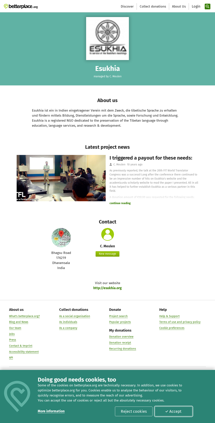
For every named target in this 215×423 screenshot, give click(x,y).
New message (107, 253)
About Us (179, 6)
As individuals (68, 322)
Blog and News (18, 322)
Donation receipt (120, 342)
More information (51, 411)
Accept (173, 411)
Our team (15, 328)
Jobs (12, 334)
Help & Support (169, 316)
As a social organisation (74, 316)
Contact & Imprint (20, 345)
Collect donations (153, 6)
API (11, 357)
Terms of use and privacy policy (179, 322)
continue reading (120, 203)
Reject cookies (134, 411)
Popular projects (120, 322)
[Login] (195, 6)
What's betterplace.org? (24, 316)
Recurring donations (122, 348)
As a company (68, 328)
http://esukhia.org (107, 288)
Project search (118, 316)
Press (12, 339)
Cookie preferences (171, 328)
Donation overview (121, 337)
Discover (127, 6)
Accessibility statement (24, 351)
